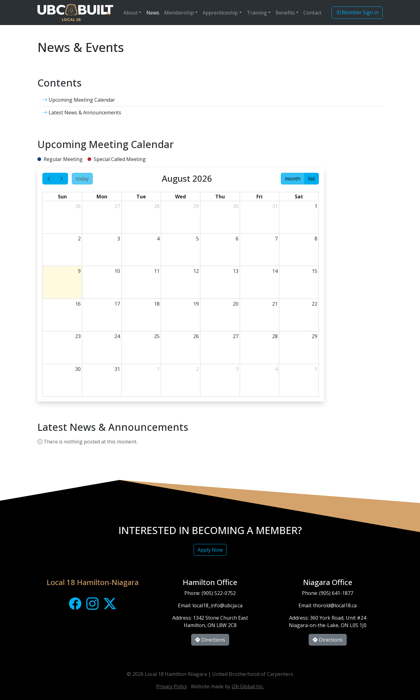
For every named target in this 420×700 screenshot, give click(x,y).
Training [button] (257, 12)
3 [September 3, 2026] (237, 369)
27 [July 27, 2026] (117, 206)
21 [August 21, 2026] (275, 303)
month (292, 178)
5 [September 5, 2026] (316, 369)
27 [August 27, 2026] (235, 336)
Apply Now (210, 549)
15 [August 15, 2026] (314, 271)
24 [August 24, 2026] (117, 336)
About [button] (130, 12)
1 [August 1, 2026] (316, 206)
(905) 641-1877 (336, 593)
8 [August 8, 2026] (316, 238)
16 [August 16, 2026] (78, 303)
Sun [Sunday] (62, 196)
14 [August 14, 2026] (275, 271)
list (311, 178)
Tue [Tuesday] (141, 196)
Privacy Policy (171, 686)
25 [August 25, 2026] (157, 336)
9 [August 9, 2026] (79, 271)
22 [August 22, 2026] (314, 303)
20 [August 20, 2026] (235, 303)
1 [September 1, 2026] (158, 369)
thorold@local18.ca (335, 605)
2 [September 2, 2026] (197, 369)
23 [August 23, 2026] (78, 336)
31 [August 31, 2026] (117, 369)
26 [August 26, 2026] (196, 336)
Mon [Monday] (101, 196)
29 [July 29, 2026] (196, 206)
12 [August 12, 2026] (196, 271)
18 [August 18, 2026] (157, 303)
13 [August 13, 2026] (235, 271)
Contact (312, 12)
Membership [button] (179, 12)
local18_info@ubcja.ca (217, 605)
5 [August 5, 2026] (197, 238)
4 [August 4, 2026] (158, 238)
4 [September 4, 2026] (276, 369)
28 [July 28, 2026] (157, 206)
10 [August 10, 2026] (117, 271)
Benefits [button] (285, 12)
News (152, 12)
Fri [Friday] (259, 196)
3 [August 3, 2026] (118, 238)
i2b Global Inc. (248, 686)
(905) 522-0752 (219, 593)
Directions (210, 639)
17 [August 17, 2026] (117, 303)
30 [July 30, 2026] (235, 206)
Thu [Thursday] (220, 196)
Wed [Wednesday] (180, 196)
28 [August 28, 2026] (275, 336)
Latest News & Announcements (81, 112)
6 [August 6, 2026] (237, 238)
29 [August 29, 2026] (314, 336)
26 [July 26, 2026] (78, 206)
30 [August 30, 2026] (78, 369)
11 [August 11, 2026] (157, 271)
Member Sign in (357, 12)
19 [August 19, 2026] (196, 303)
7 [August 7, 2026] (276, 238)
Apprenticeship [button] (220, 12)
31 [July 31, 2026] (275, 206)
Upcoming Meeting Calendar (78, 99)
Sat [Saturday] (299, 196)
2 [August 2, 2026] (79, 238)
